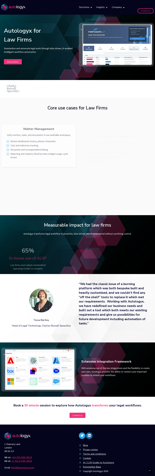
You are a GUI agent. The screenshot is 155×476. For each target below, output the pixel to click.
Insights (101, 7)
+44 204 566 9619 (21, 457)
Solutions (85, 7)
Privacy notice (90, 449)
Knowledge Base (92, 466)
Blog (85, 445)
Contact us (145, 10)
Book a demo (13, 61)
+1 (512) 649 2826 (21, 461)
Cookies (87, 458)
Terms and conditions (94, 454)
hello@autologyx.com (22, 467)
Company (118, 7)
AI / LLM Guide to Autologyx (98, 462)
